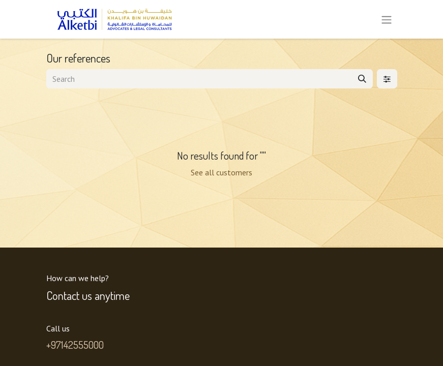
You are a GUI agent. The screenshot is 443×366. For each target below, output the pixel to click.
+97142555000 (75, 344)
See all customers (221, 172)
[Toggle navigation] (386, 19)
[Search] (362, 78)
